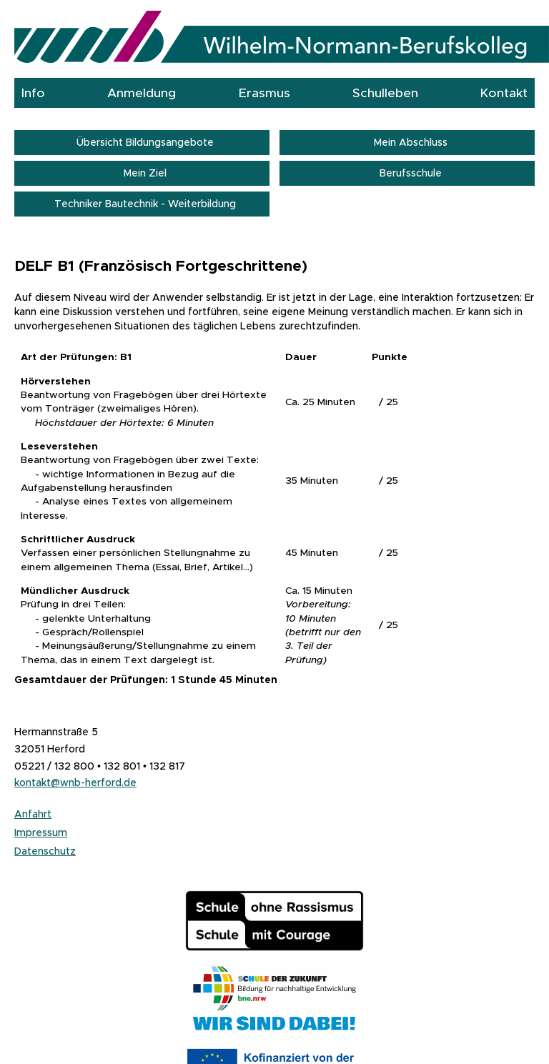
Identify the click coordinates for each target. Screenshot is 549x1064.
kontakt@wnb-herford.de (75, 782)
